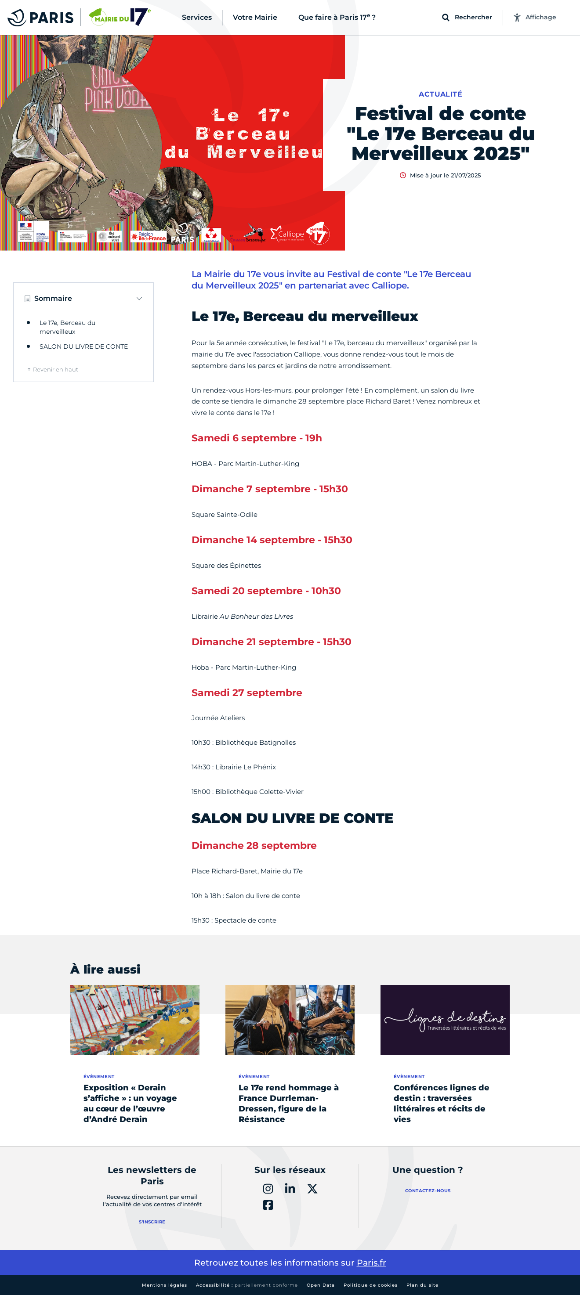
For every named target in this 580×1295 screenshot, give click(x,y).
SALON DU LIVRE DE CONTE (84, 346)
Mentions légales (164, 1285)
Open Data (321, 1285)
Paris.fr (371, 1263)
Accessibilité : (247, 1285)
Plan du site (422, 1285)
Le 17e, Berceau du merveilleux (67, 327)
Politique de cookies (371, 1285)
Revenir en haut (55, 369)
